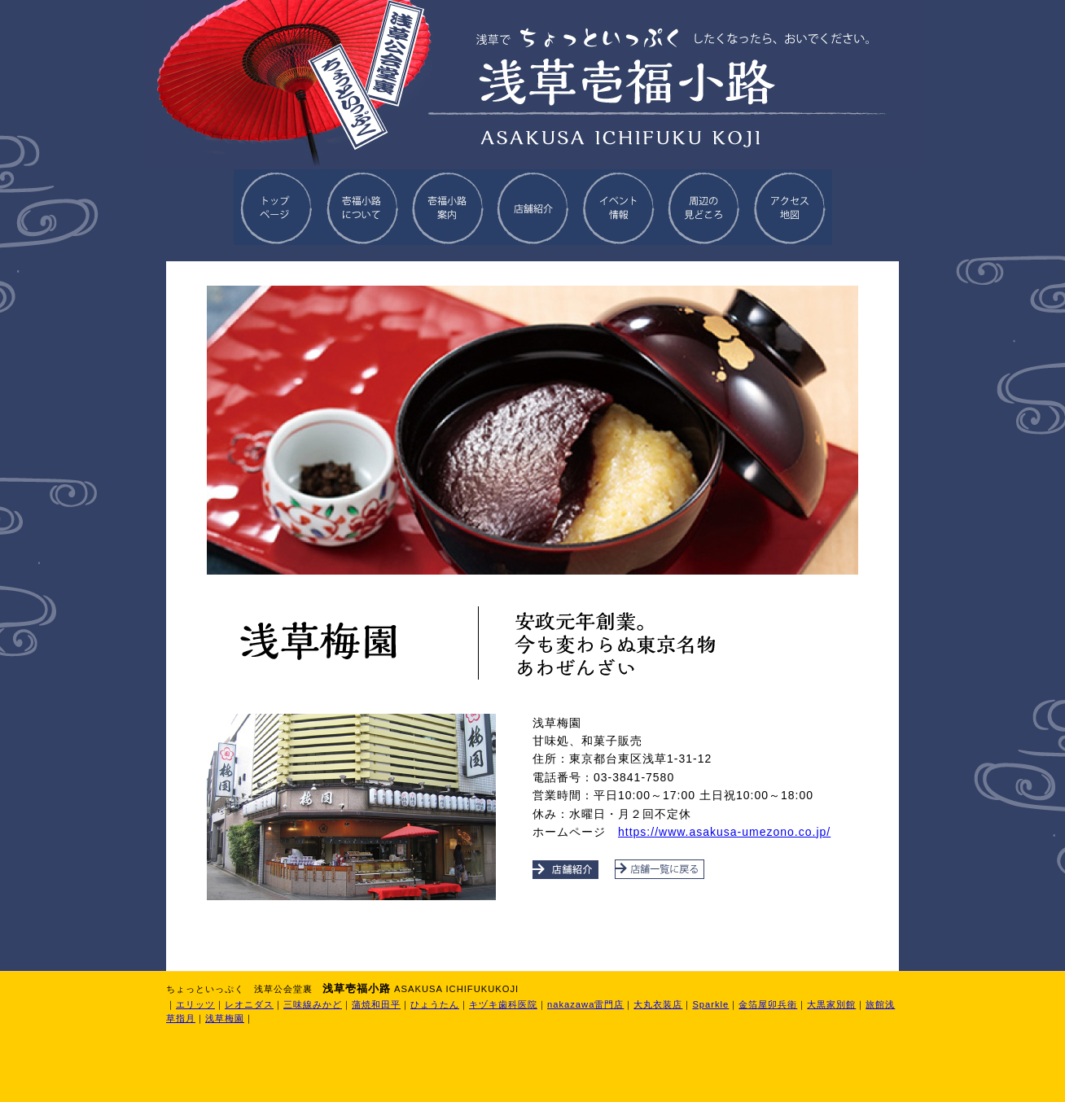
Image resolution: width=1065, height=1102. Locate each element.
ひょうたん (434, 1004)
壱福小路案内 (447, 207)
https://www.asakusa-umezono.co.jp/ (724, 831)
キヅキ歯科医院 (503, 1004)
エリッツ (195, 1004)
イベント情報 (618, 207)
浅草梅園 (224, 1018)
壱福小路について (362, 207)
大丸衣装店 (657, 1004)
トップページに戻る (276, 207)
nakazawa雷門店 (585, 1004)
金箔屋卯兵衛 (767, 1004)
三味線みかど (312, 1004)
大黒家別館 (831, 1004)
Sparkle (710, 1004)
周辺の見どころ (704, 207)
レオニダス (249, 1004)
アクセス (789, 207)
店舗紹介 (533, 207)
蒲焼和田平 (376, 1004)
